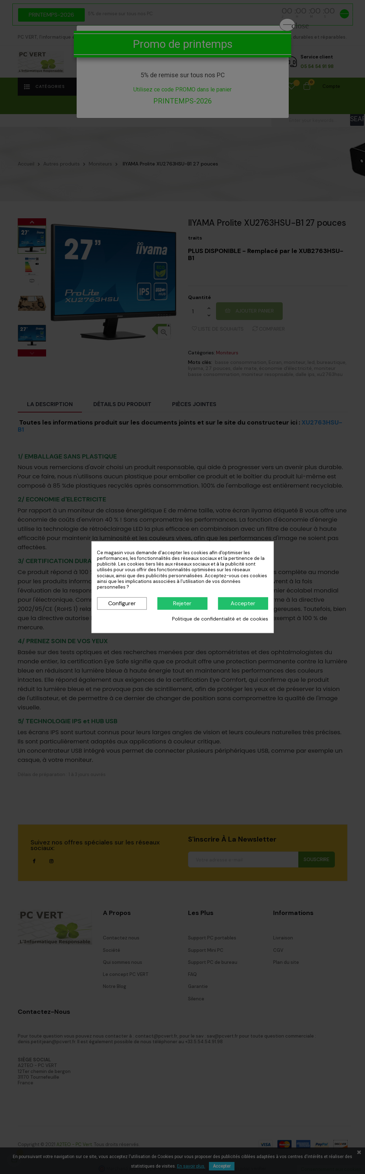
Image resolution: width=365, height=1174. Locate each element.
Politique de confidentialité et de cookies (220, 619)
